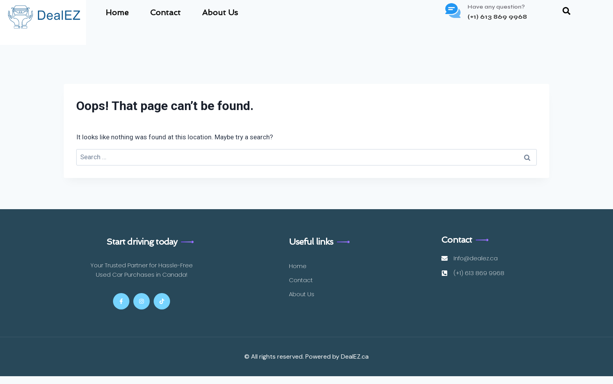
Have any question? (496, 7)
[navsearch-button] (566, 12)
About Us (220, 12)
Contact (165, 12)
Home (117, 12)
